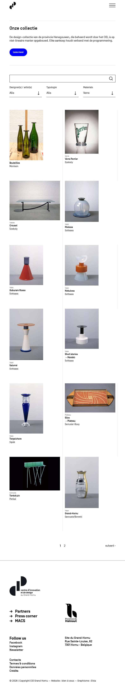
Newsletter (16, 650)
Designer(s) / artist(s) (21, 87)
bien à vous (68, 680)
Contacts (15, 660)
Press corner (26, 616)
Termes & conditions (22, 663)
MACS (20, 621)
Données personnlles (23, 667)
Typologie (51, 87)
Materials (88, 87)
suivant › (110, 545)
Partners (22, 611)
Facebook (16, 642)
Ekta (93, 680)
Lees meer (18, 52)
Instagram (16, 646)
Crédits (14, 671)
